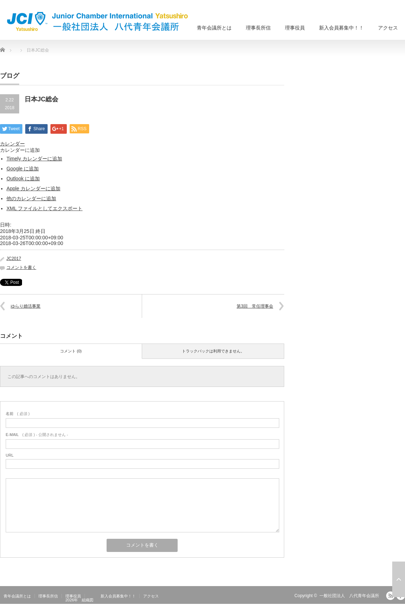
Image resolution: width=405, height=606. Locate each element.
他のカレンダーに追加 (31, 198)
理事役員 (295, 28)
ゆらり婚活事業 (25, 306)
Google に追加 (22, 168)
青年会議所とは (214, 28)
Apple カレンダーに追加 (33, 188)
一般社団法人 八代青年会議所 (349, 595)
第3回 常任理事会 (255, 306)
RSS (390, 595)
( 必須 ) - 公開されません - (37, 434)
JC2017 (13, 258)
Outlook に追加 (23, 178)
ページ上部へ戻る (398, 579)
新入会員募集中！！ (341, 28)
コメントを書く (21, 267)
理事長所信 (258, 28)
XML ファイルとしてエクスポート (44, 208)
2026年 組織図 (79, 600)
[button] (20, 150)
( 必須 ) (17, 413)
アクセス (388, 28)
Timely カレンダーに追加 (34, 158)
